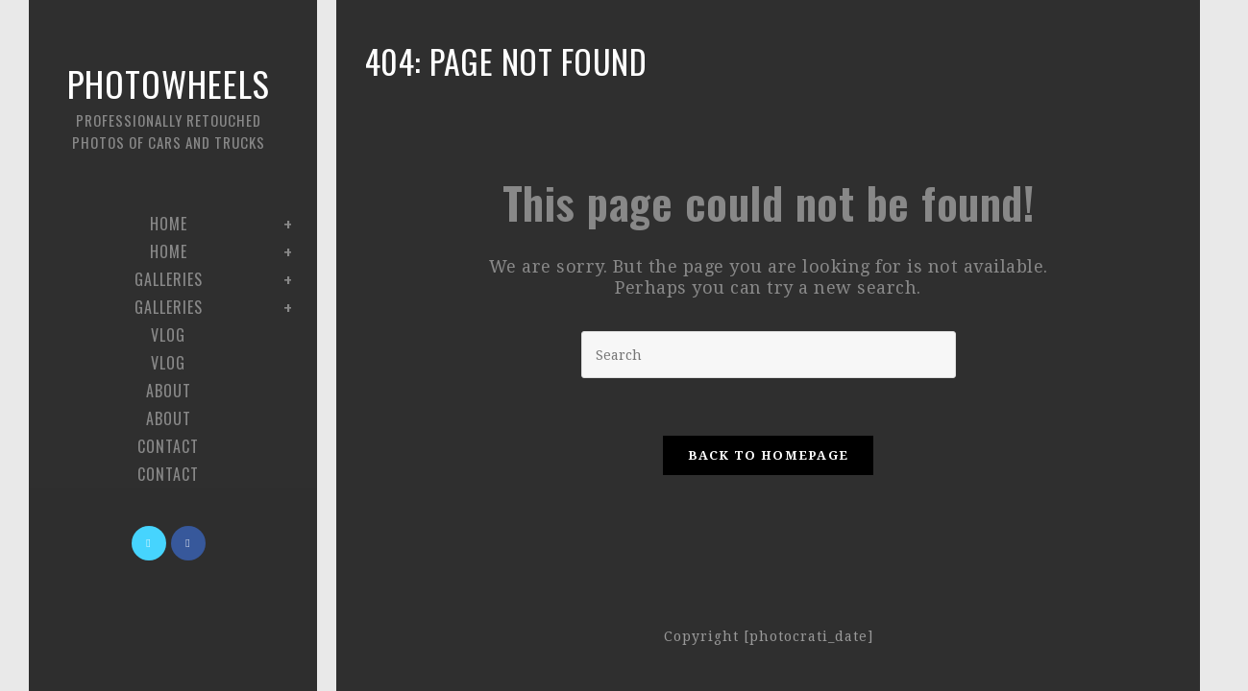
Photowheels (168, 105)
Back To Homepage (768, 455)
